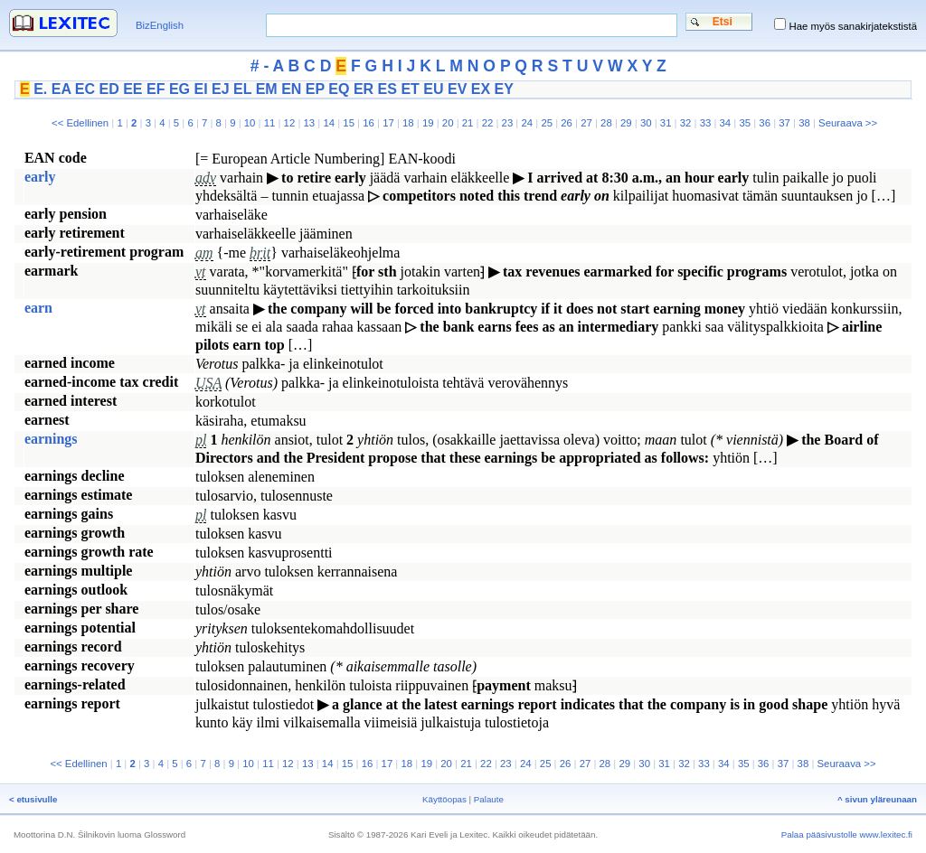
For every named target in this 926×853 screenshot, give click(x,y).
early (40, 176)
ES (387, 89)
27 (586, 122)
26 (566, 122)
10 (250, 122)
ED (108, 89)
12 (290, 122)
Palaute (489, 799)
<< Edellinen (80, 122)
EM (267, 89)
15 (348, 122)
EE (132, 89)
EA (61, 89)
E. (40, 89)
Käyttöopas (444, 799)
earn (38, 307)
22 (488, 122)
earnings (51, 438)
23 (508, 122)
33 (706, 122)
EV (457, 89)
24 (527, 122)
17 (388, 122)
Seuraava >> (847, 122)
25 (547, 122)
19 (428, 122)
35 (745, 122)
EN (291, 89)
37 (784, 122)
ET (410, 89)
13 (310, 122)
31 (666, 122)
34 (726, 122)
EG (179, 89)
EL (242, 89)
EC (85, 89)
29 (626, 122)
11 (270, 122)
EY (504, 89)
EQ (338, 89)
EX (480, 89)
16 (368, 122)
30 (646, 122)
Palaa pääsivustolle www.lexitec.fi (846, 834)
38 (804, 122)
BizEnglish (160, 25)
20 (448, 122)
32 (686, 122)
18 (408, 122)
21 (468, 122)
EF (155, 89)
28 (606, 122)
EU (433, 89)
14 (329, 122)
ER (363, 89)
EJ (221, 89)
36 (764, 122)
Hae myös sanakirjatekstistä (853, 26)
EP (315, 89)
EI (200, 89)
